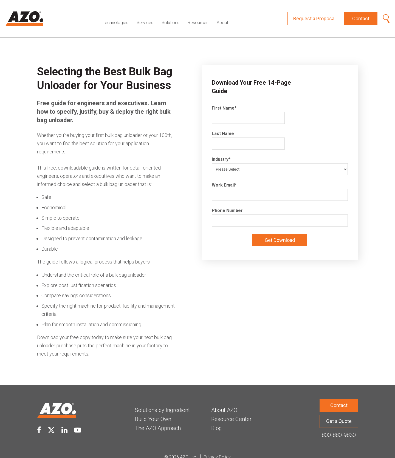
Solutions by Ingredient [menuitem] (162, 402)
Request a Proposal (314, 14)
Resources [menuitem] (198, 14)
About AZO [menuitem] (224, 402)
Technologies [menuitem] (115, 14)
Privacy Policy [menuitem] (217, 448)
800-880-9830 (339, 426)
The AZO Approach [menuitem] (158, 420)
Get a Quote (339, 413)
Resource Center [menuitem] (231, 411)
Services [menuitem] (145, 14)
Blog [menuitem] (216, 420)
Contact (360, 14)
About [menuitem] (222, 14)
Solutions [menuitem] (170, 14)
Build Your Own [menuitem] (153, 411)
